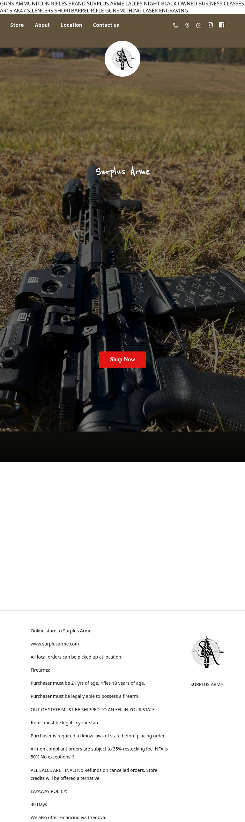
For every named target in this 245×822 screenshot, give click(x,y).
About (42, 25)
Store (17, 25)
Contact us (106, 25)
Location (71, 25)
